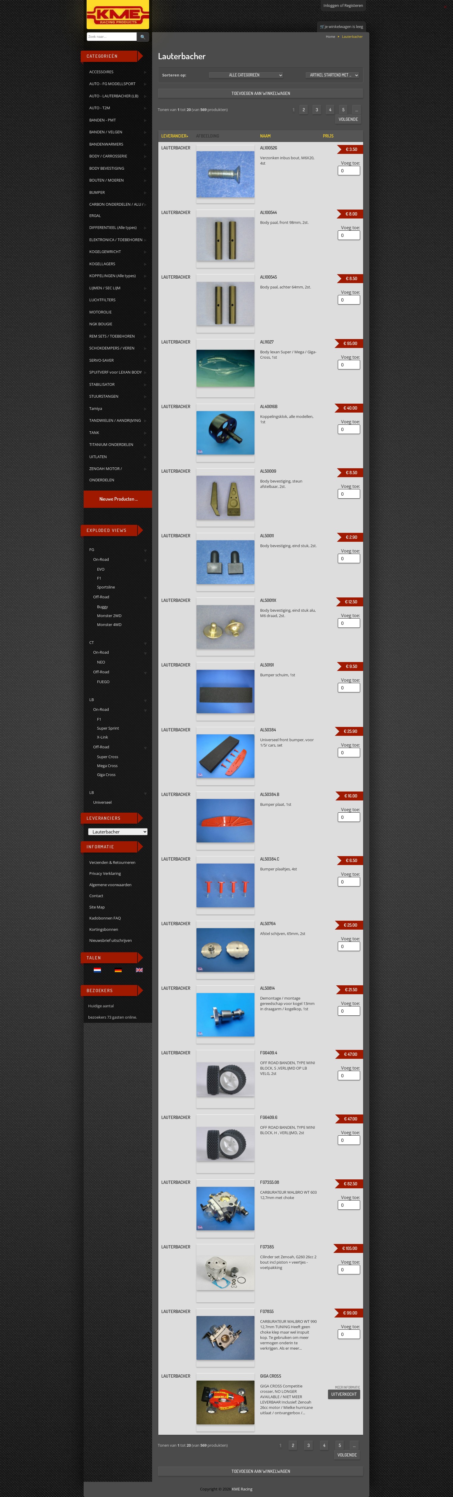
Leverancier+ (174, 136)
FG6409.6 (268, 1117)
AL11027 (267, 342)
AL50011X (268, 600)
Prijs (328, 136)
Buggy (102, 606)
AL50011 (267, 535)
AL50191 (267, 665)
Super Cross (107, 756)
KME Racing (242, 1489)
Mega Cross (107, 765)
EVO (100, 569)
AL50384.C (269, 859)
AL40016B (268, 406)
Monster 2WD (109, 615)
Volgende (348, 119)
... (356, 110)
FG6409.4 (268, 1053)
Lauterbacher (175, 148)
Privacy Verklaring (105, 873)
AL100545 (268, 277)
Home (330, 36)
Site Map (97, 907)
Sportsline (106, 587)
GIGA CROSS (270, 1376)
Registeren (353, 5)
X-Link (102, 737)
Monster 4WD (109, 624)
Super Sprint (108, 728)
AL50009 (268, 471)
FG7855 (267, 1311)
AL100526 (268, 148)
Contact (96, 895)
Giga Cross (106, 774)
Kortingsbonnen (103, 929)
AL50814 (267, 988)
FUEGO (103, 681)
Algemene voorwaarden (110, 884)
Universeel (102, 802)
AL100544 (268, 212)
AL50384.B (269, 794)
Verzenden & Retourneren (112, 862)
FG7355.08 (269, 1182)
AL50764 (268, 923)
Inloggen (331, 5)
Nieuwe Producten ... (118, 499)
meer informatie (347, 1387)
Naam (265, 136)
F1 (99, 578)
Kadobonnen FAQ (105, 918)
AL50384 (268, 730)
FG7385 (267, 1247)
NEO (101, 662)
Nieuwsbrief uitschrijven (110, 940)
